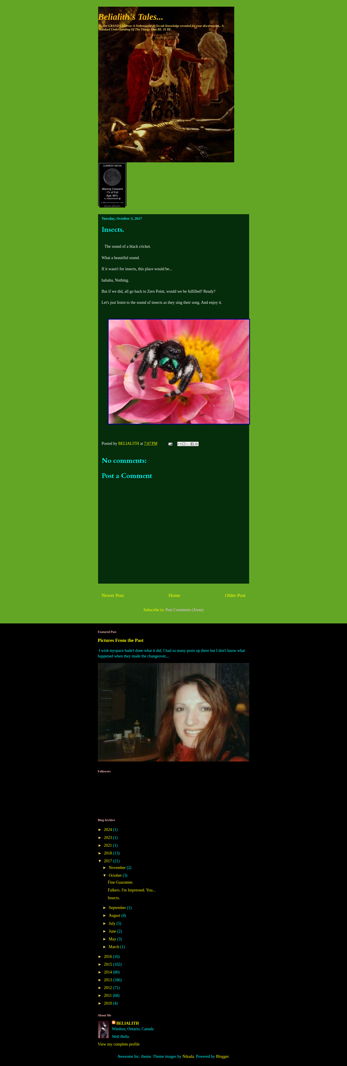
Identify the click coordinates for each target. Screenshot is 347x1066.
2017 (108, 861)
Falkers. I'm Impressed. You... (131, 890)
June (113, 931)
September (118, 907)
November (118, 867)
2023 (108, 837)
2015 (108, 964)
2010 (108, 1003)
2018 (108, 853)
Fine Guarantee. (120, 882)
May (113, 939)
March (114, 947)
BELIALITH (127, 1023)
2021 (108, 845)
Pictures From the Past (121, 640)
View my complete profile (119, 1044)
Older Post (235, 595)
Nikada (188, 1056)
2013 (108, 980)
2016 (108, 956)
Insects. (114, 898)
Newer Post (113, 595)
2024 (108, 829)
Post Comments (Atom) (184, 610)
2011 (108, 995)
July (113, 923)
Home (174, 595)
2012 (108, 987)
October (116, 875)
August (115, 915)
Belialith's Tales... (130, 17)
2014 (108, 972)
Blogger (222, 1056)
